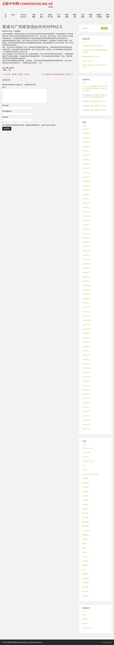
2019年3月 (86, 307)
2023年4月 (86, 168)
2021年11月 (86, 216)
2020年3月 (86, 277)
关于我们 (41, 16)
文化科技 (82, 16)
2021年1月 (86, 246)
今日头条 (85, 496)
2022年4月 (86, 199)
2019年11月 (86, 285)
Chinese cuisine (87, 448)
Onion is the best (88, 61)
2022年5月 (86, 194)
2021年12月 (86, 212)
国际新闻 (66, 16)
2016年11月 (86, 424)
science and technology (90, 474)
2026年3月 (86, 129)
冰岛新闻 (85, 500)
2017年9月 (86, 381)
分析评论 (85, 504)
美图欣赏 (85, 578)
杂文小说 (85, 557)
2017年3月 (86, 407)
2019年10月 (86, 290)
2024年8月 (86, 138)
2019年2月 (86, 312)
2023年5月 (86, 164)
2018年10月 (86, 329)
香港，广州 (7, 70)
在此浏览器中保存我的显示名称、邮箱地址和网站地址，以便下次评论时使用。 (29, 128)
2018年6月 (86, 342)
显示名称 (6, 108)
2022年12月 (86, 181)
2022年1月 (86, 207)
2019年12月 (86, 281)
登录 (83, 615)
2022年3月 (86, 203)
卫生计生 (85, 517)
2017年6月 (86, 394)
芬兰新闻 (85, 583)
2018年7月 (86, 338)
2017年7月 (86, 390)
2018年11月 (86, 325)
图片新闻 (85, 526)
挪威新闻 (85, 535)
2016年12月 (86, 420)
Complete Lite (107, 642)
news (84, 465)
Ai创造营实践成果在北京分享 (92, 46)
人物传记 (85, 491)
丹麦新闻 (85, 487)
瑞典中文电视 (99, 16)
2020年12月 (86, 251)
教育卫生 (74, 16)
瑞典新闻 (85, 565)
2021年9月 (86, 225)
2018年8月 (86, 333)
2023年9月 (86, 155)
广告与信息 (86, 531)
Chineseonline (87, 86)
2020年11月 (86, 255)
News (13, 15)
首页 (5, 16)
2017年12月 (86, 368)
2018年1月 (86, 364)
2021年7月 (86, 233)
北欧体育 (85, 509)
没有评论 (17, 31)
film (83, 101)
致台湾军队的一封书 (98, 101)
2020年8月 (86, 264)
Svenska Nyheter (23, 16)
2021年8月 (86, 229)
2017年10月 (86, 377)
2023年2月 (86, 177)
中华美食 (85, 478)
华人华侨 (58, 16)
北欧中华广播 (50, 16)
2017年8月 (86, 385)
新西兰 (84, 544)
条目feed (85, 619)
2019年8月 (86, 299)
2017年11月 (86, 372)
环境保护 (85, 561)
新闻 (83, 548)
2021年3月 (86, 238)
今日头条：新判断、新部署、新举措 (15, 74)
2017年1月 (86, 416)
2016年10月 (86, 429)
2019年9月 (86, 294)
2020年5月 (86, 272)
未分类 (11, 68)
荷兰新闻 (85, 587)
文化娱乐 (85, 539)
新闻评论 (90, 16)
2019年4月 (86, 303)
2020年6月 (86, 268)
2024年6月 (86, 146)
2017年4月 (86, 403)
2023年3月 (86, 173)
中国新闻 (33, 16)
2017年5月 (86, 398)
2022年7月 (86, 186)
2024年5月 (86, 151)
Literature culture (88, 461)
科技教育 (85, 574)
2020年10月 (86, 259)
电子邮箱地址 (7, 114)
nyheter (85, 470)
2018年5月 (86, 346)
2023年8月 (86, 159)
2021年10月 (86, 220)
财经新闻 (107, 16)
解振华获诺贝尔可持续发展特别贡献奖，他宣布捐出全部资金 (95, 88)
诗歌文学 (85, 591)
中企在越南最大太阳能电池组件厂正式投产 (57, 74)
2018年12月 (86, 320)
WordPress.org (87, 628)
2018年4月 (86, 351)
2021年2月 (86, 242)
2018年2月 (86, 359)
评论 (4, 87)
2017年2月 (86, 411)
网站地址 (5, 120)
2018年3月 (86, 355)
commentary (86, 452)
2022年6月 (86, 190)
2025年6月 (86, 133)
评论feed (85, 623)
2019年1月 (86, 316)
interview (85, 457)
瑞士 (83, 570)
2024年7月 (86, 142)
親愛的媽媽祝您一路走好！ (91, 56)
